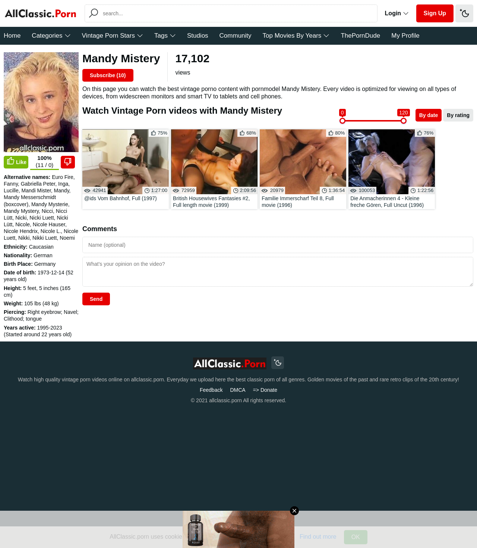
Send (96, 281)
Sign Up (435, 13)
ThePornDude (360, 35)
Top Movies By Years (296, 35)
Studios (197, 35)
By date (428, 115)
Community (235, 35)
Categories (51, 35)
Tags (165, 35)
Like (16, 161)
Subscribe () (108, 75)
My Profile (405, 35)
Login (397, 13)
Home (12, 35)
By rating (458, 115)
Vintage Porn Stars (112, 35)
